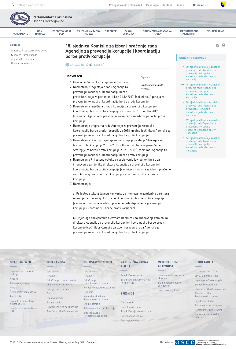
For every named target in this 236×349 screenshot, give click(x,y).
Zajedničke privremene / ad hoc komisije (135, 281)
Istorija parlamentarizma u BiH (24, 310)
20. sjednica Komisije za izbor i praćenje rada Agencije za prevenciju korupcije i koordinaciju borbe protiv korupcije (203, 73)
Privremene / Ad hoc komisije (62, 306)
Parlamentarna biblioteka (208, 305)
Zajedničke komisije (131, 275)
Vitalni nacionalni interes (60, 284)
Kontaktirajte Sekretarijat (208, 309)
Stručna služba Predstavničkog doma (95, 314)
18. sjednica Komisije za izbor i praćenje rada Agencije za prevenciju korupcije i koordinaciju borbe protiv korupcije (203, 108)
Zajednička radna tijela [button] (89, 32)
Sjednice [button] (111, 31)
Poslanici (89, 291)
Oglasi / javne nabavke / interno (207, 315)
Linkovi (180, 5)
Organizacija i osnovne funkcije (22, 272)
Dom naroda (127, 302)
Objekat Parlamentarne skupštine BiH (22, 302)
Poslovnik (52, 275)
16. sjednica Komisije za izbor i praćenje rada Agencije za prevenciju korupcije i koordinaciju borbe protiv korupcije (203, 144)
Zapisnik (145, 77)
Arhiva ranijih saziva (20, 282)
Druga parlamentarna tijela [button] (157, 32)
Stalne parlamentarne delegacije (170, 284)
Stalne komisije (55, 302)
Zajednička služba (204, 300)
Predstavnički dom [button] (61, 32)
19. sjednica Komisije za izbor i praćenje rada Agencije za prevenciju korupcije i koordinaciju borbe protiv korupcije (203, 91)
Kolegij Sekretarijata (206, 284)
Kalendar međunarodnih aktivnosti (171, 277)
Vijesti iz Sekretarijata (206, 275)
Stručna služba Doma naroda (62, 311)
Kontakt (167, 5)
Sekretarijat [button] (215, 31)
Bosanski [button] (200, 5)
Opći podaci (53, 271)
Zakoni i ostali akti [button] (129, 32)
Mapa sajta (152, 5)
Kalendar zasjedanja (132, 315)
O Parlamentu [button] (20, 32)
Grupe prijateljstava (168, 289)
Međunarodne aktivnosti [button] (189, 32)
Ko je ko (14, 278)
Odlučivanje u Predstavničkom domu (96, 281)
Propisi (13, 287)
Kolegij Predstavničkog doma (99, 287)
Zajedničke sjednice (23, 59)
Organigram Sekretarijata (208, 280)
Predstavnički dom (131, 307)
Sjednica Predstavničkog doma (29, 50)
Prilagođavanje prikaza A (125, 5)
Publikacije (16, 296)
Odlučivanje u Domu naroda (61, 280)
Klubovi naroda (55, 297)
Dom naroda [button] (40, 32)
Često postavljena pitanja (23, 291)
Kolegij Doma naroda (58, 289)
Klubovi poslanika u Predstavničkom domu (96, 298)
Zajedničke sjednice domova (136, 311)
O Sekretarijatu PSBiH (207, 271)
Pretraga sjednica (21, 63)
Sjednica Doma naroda (24, 54)
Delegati (51, 293)
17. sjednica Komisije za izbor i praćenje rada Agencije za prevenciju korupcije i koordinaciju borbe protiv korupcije (203, 126)
